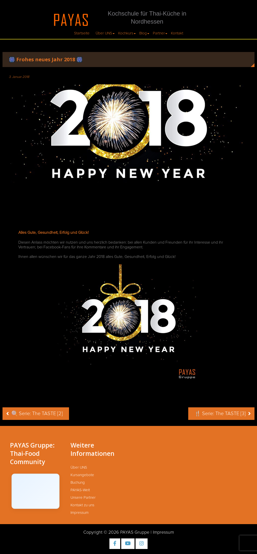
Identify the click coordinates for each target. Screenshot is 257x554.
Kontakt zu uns (82, 505)
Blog (143, 33)
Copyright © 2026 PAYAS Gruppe (116, 532)
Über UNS (104, 33)
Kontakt (177, 33)
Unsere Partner (83, 498)
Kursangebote (82, 475)
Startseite (82, 33)
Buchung (78, 482)
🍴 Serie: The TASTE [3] (220, 413)
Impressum (80, 513)
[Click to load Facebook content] (35, 491)
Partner (159, 33)
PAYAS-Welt (80, 490)
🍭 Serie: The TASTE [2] (37, 413)
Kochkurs (125, 33)
